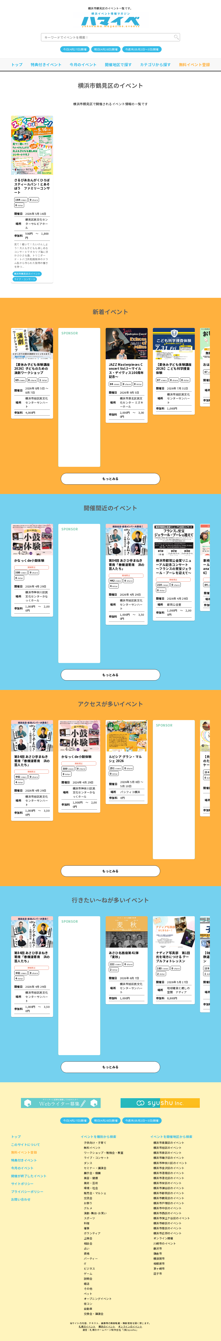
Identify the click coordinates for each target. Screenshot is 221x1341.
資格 (87, 1253)
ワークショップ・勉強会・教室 (103, 1153)
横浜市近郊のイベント (167, 1233)
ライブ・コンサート (25, 279)
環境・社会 (91, 1188)
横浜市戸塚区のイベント (169, 1203)
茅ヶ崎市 (159, 1269)
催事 (87, 1228)
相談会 (88, 1243)
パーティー (91, 1258)
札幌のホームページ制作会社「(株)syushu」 (114, 1329)
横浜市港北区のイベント (169, 1178)
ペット (88, 1294)
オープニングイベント (98, 1299)
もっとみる (110, 478)
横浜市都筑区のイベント (169, 1193)
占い (87, 1248)
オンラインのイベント (130, 1326)
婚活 (87, 1284)
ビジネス (89, 1269)
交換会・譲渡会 (94, 1314)
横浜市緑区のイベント (167, 1223)
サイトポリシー (22, 1183)
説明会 (88, 1279)
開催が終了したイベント (29, 1176)
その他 (88, 1289)
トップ (17, 64)
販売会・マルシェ (95, 1193)
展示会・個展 (92, 1173)
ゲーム (88, 1274)
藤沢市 (157, 1248)
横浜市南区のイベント (167, 1228)
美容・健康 (91, 1178)
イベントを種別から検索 (98, 1136)
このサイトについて (25, 1144)
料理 (87, 1223)
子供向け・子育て (95, 1143)
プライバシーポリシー (27, 1191)
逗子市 (157, 1274)
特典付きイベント (46, 64)
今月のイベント (83, 64)
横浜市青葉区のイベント (169, 1143)
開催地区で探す (118, 64)
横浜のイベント (107, 1326)
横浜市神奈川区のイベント (170, 1163)
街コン (88, 1304)
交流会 (88, 1198)
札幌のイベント (87, 1326)
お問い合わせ (21, 1199)
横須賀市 (159, 1258)
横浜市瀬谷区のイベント (169, 1188)
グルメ (88, 1208)
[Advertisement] (79, 401)
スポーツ (89, 1218)
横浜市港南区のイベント (169, 1173)
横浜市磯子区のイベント (169, 1158)
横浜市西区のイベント (167, 1213)
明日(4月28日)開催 (106, 49)
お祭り (88, 1203)
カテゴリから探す (155, 64)
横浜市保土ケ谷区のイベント (171, 1218)
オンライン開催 (163, 1238)
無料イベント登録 (194, 64)
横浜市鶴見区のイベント (27, 273)
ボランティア (92, 1233)
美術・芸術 (91, 1183)
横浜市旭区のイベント (167, 1148)
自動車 (88, 1309)
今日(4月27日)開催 (75, 49)
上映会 (88, 1238)
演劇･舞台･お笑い (95, 1213)
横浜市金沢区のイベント (169, 1168)
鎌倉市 (157, 1253)
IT (85, 1264)
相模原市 (159, 1264)
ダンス (88, 1163)
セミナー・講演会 (95, 1168)
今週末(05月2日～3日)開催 (142, 49)
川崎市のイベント (164, 1243)
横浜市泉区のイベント (167, 1153)
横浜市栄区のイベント (167, 1183)
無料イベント (92, 1148)
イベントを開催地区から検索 (171, 1136)
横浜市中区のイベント (167, 1208)
